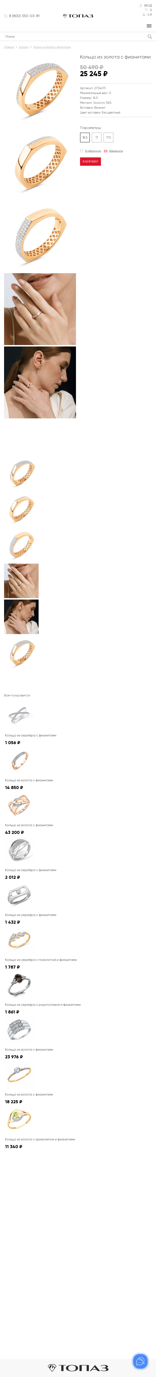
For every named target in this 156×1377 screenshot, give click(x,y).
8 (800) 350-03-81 (24, 16)
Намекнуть (116, 151)
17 (96, 137)
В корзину (90, 161)
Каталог (24, 47)
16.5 (85, 137)
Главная (9, 47)
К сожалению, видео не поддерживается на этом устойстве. (34, 435)
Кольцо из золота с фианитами (52, 47)
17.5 (108, 137)
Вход (148, 5)
